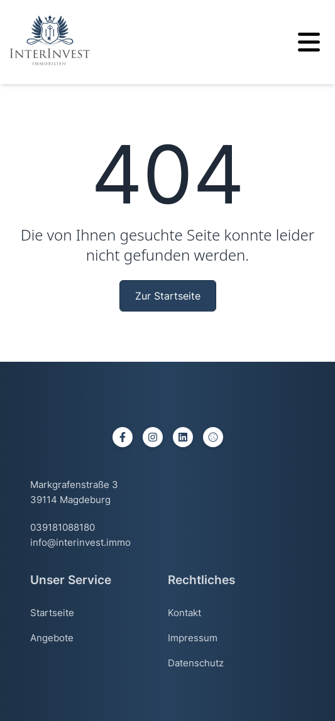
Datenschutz (196, 663)
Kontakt (184, 613)
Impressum (192, 638)
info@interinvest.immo (80, 542)
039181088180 (62, 527)
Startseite (52, 613)
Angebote (52, 638)
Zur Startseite (167, 296)
